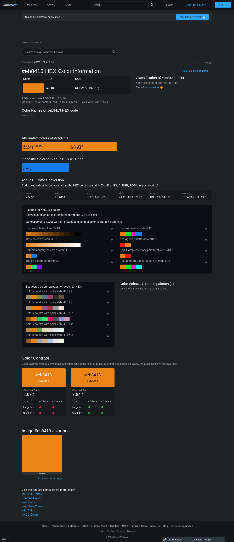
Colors (11, 5)
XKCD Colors (30, 514)
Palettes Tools (58, 526)
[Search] (123, 5)
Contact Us (155, 526)
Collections (73, 526)
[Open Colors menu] (59, 5)
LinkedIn (131, 531)
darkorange (152, 87)
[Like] (197, 63)
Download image (49, 478)
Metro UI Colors (32, 494)
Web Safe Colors (32, 506)
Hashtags (114, 526)
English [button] (169, 5)
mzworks (189, 526)
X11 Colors (29, 510)
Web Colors (29, 502)
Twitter (102, 531)
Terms (144, 526)
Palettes (32, 4)
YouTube (111, 531)
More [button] (68, 4)
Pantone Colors (32, 498)
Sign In (223, 4)
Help (165, 526)
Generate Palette (195, 4)
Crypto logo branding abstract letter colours (144, 288)
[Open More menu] (41, 5)
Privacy (134, 526)
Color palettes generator (195, 71)
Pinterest (121, 531)
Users (125, 526)
